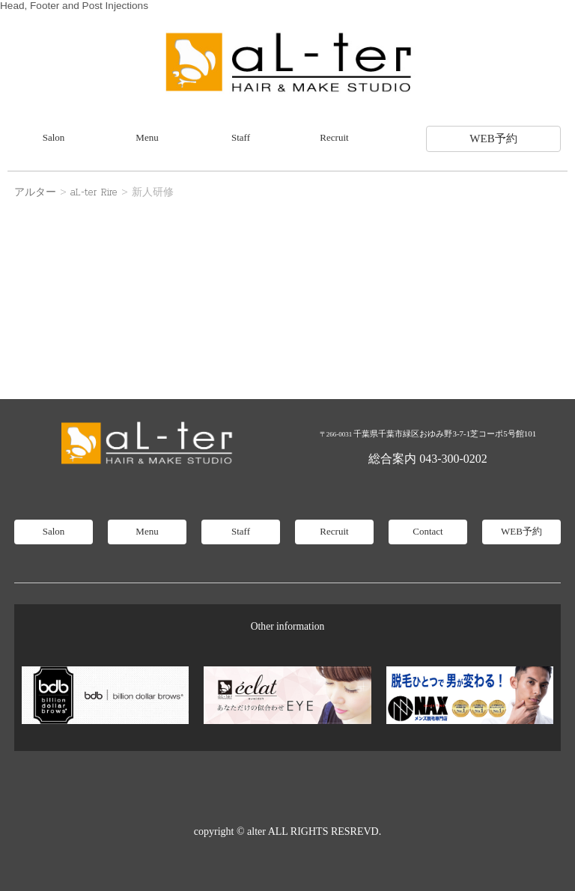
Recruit (334, 137)
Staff (240, 137)
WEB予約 (493, 139)
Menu (147, 137)
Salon (54, 137)
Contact (427, 531)
